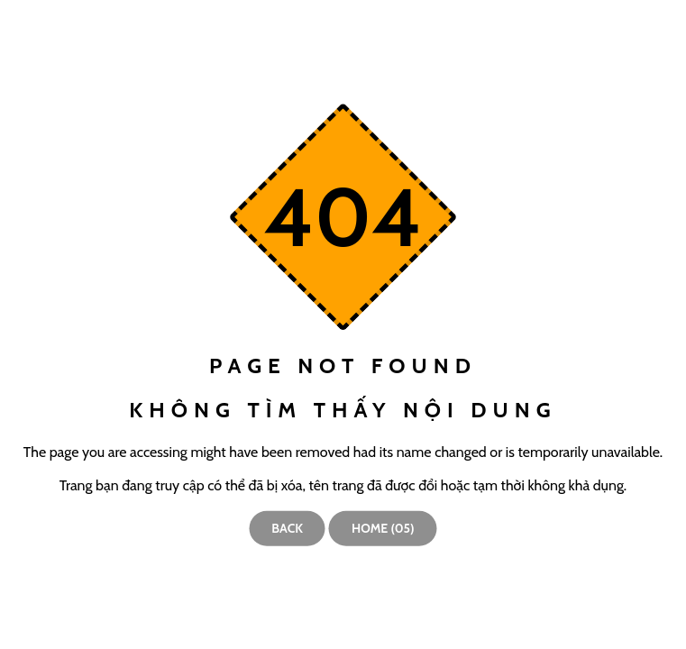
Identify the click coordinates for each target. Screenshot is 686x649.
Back (287, 528)
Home (383, 528)
